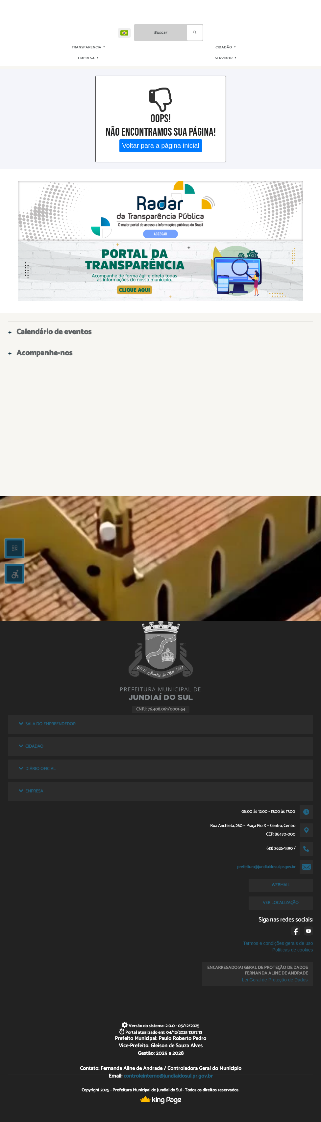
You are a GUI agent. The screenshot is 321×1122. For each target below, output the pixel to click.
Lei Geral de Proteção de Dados (275, 979)
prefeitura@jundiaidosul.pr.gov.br (266, 866)
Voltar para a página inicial (160, 145)
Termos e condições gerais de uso (278, 943)
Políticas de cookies (292, 949)
